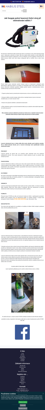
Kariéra (22, 370)
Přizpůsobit (22, 405)
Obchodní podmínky (22, 371)
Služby (22, 368)
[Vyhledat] (25, 10)
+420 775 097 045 (16, 1)
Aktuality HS (22, 365)
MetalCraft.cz (22, 382)
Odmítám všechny (23, 408)
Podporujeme (22, 357)
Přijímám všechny (23, 402)
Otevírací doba (22, 367)
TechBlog (22, 359)
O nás (22, 353)
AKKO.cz (22, 380)
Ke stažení (22, 356)
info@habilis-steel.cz (29, 1)
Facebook (22, 376)
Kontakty (22, 360)
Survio (22, 383)
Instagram (22, 377)
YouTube (22, 379)
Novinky (22, 354)
